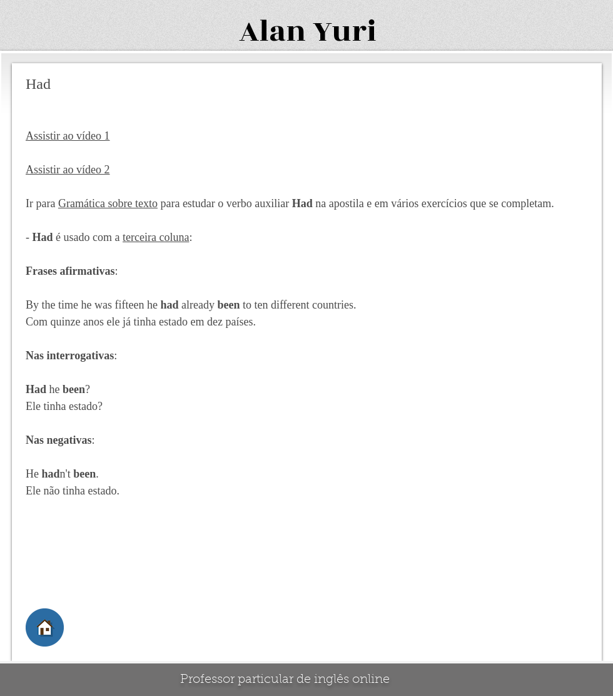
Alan (272, 31)
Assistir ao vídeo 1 (68, 136)
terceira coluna (156, 237)
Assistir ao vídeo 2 (68, 169)
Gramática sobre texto (108, 203)
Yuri (345, 31)
